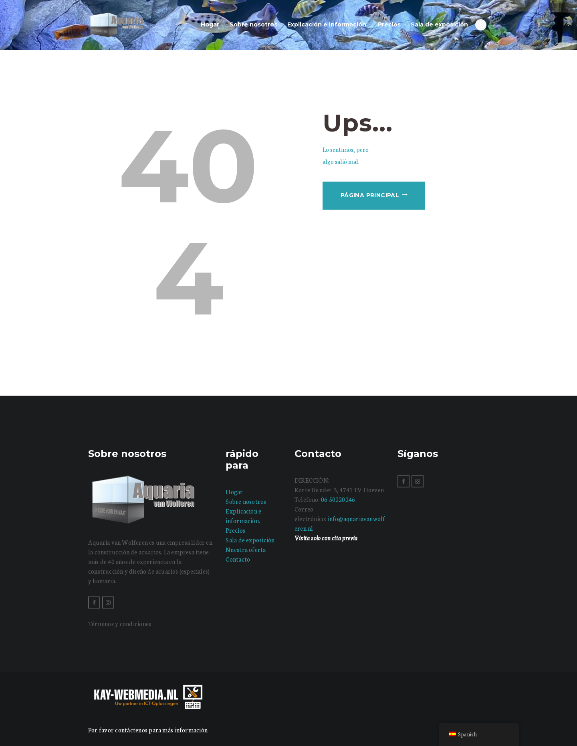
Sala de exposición (250, 540)
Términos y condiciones (119, 623)
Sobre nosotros (246, 501)
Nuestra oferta (246, 549)
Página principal (370, 195)
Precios (235, 530)
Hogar (234, 491)
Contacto (238, 559)
